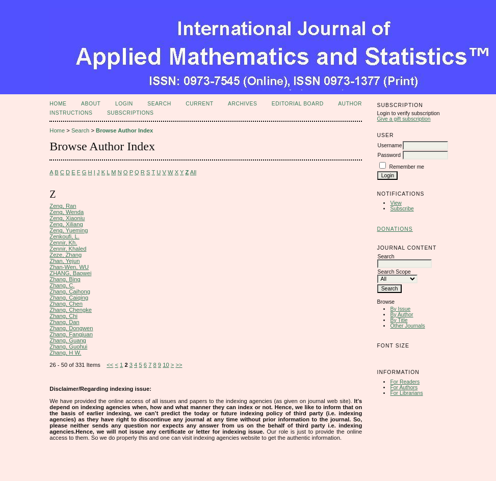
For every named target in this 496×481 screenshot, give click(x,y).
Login (124, 103)
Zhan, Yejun (64, 261)
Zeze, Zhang (65, 255)
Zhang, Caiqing (68, 298)
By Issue (400, 309)
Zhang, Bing (64, 279)
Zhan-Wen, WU (69, 267)
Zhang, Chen (66, 304)
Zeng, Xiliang (66, 224)
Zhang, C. (61, 285)
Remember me (406, 167)
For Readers (405, 382)
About (90, 103)
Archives (242, 103)
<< (110, 365)
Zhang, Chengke (70, 310)
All (193, 172)
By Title (398, 320)
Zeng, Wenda (66, 212)
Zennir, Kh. (63, 242)
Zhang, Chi (63, 316)
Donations (394, 229)
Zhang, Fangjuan (71, 334)
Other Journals (407, 326)
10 (166, 365)
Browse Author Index (124, 130)
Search (159, 103)
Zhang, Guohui (68, 346)
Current (199, 103)
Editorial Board (298, 103)
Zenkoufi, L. (64, 236)
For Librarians (406, 393)
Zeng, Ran (62, 206)
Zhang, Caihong (69, 291)
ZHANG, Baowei (70, 273)
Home (57, 103)
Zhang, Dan (64, 322)
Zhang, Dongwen (71, 328)
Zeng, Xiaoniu (67, 218)
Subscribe (401, 208)
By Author (401, 314)
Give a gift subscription (403, 119)
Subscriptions (130, 113)
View (395, 203)
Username (389, 145)
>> (178, 365)
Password (389, 155)
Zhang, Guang (67, 340)
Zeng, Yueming (68, 230)
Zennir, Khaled (67, 249)
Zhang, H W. (65, 353)
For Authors (403, 387)
